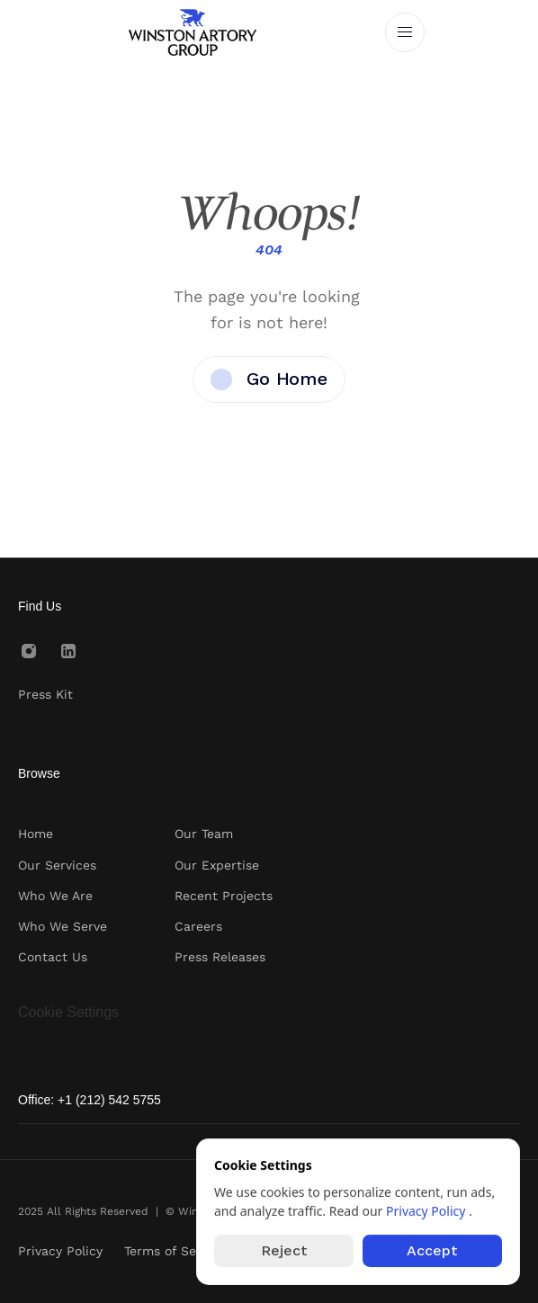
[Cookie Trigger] (68, 1012)
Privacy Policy (427, 1210)
